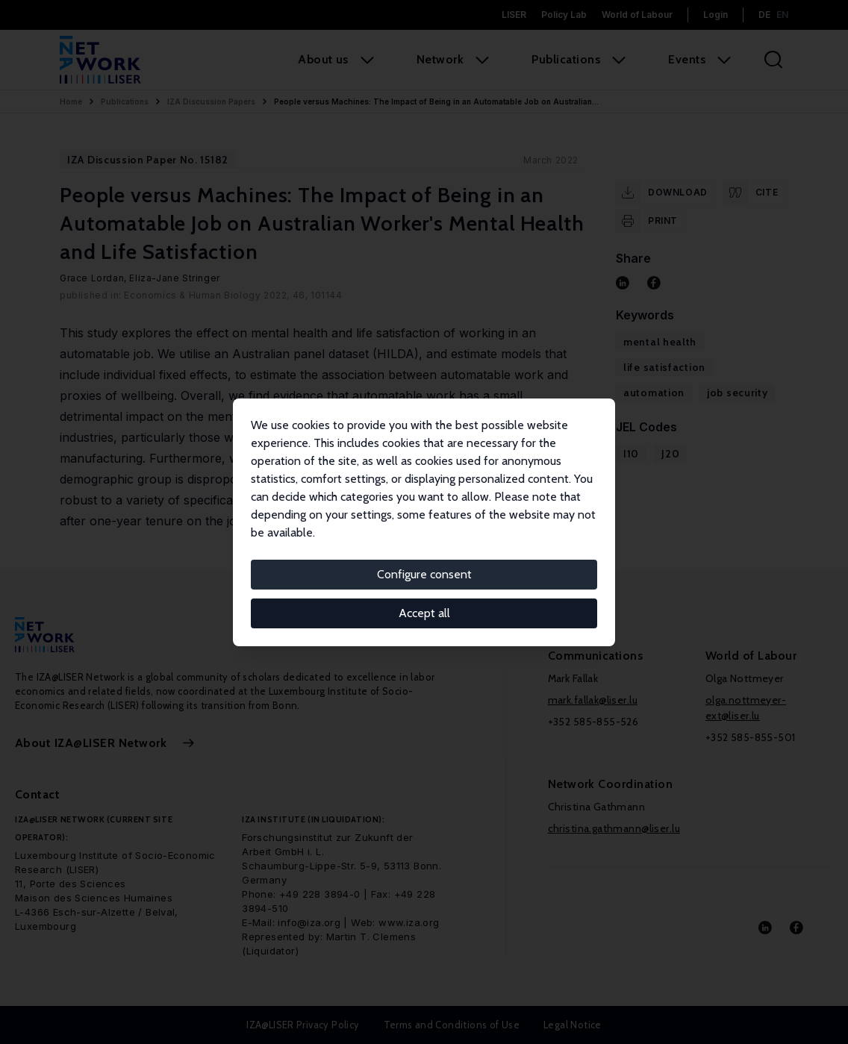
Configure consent (424, 574)
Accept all (424, 613)
